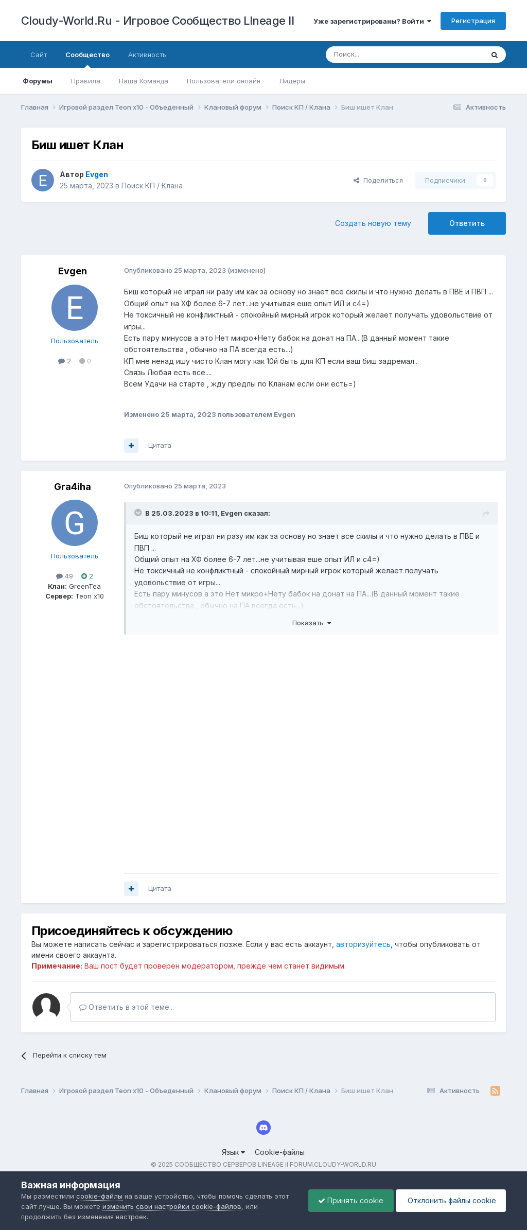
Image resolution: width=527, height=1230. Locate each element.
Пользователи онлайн (223, 81)
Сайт (38, 54)
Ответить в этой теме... (126, 1007)
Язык (233, 1152)
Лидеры (292, 81)
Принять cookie (348, 1200)
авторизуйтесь (363, 944)
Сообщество (87, 59)
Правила (85, 81)
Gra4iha (72, 486)
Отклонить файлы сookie (450, 1200)
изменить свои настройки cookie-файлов (171, 1206)
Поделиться (378, 180)
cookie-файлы (99, 1196)
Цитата (159, 445)
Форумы (37, 81)
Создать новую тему (373, 223)
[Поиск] (381, 54)
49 (64, 576)
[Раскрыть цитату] (139, 512)
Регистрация (473, 20)
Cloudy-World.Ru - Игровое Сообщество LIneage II (157, 20)
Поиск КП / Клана (152, 185)
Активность (147, 54)
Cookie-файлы (280, 1152)
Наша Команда (143, 81)
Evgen (72, 271)
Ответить (467, 223)
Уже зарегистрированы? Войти (372, 21)
